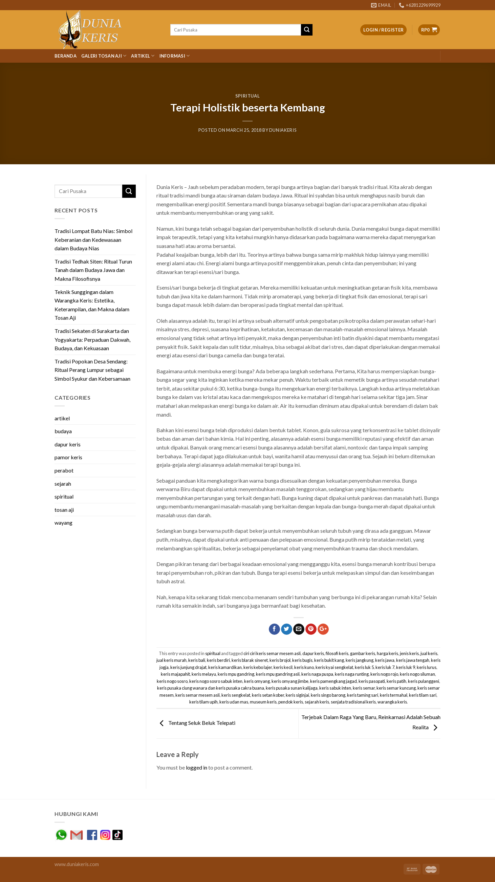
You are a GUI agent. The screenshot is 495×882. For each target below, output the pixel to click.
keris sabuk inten (335, 688)
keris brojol (280, 660)
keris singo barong (328, 695)
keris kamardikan (225, 667)
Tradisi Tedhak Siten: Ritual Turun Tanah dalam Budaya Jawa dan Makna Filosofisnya (93, 270)
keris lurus (426, 667)
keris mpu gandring (236, 674)
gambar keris (362, 653)
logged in (196, 767)
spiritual (247, 96)
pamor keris (68, 457)
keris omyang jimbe (290, 681)
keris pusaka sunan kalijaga (292, 688)
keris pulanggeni (423, 681)
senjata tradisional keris (353, 702)
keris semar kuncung (396, 688)
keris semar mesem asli (197, 695)
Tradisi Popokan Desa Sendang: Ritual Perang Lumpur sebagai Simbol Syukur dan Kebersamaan (92, 370)
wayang (63, 522)
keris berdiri (218, 660)
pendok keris (290, 702)
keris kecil (283, 667)
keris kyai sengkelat (334, 667)
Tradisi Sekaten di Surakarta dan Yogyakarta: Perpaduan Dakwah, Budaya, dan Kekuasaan (92, 339)
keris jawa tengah (412, 660)
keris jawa (384, 660)
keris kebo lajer (257, 667)
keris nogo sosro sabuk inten (215, 681)
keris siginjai (297, 695)
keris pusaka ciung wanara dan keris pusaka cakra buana (210, 688)
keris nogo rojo (384, 674)
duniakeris (283, 130)
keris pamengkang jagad (333, 681)
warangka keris (392, 702)
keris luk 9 (405, 667)
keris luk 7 (384, 667)
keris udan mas (233, 702)
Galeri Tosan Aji (104, 55)
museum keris (263, 702)
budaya (63, 431)
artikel (62, 418)
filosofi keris (337, 653)
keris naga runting (352, 674)
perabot (64, 470)
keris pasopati (372, 681)
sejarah (63, 483)
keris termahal (393, 695)
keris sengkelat (235, 695)
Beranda (66, 56)
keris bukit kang (329, 660)
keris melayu (204, 674)
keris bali (196, 660)
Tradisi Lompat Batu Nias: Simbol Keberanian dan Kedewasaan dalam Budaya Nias (93, 239)
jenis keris (409, 653)
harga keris (387, 653)
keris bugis (302, 660)
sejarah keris (317, 702)
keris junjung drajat (188, 667)
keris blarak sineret (250, 660)
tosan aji (64, 509)
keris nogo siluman (417, 674)
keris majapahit (175, 674)
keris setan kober (268, 695)
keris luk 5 (364, 667)
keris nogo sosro (172, 681)
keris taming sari (362, 695)
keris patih (396, 681)
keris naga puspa (317, 674)
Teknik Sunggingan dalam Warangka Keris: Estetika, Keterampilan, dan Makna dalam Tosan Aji (92, 305)
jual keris (429, 653)
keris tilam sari (422, 695)
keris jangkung (359, 660)
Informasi (174, 55)
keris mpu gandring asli (278, 674)
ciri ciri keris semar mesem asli (272, 653)
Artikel (142, 55)
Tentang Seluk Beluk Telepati (195, 722)
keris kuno (304, 667)
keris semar (364, 688)
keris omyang (257, 681)
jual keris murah (171, 660)
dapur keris (68, 444)
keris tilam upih (203, 702)
